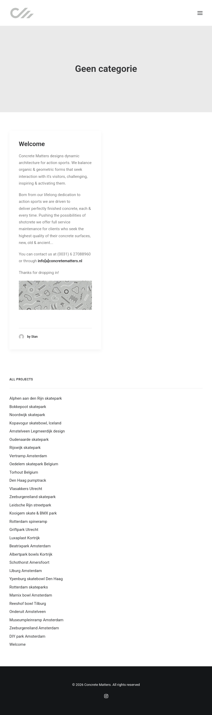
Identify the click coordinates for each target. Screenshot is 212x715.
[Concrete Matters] (21, 13)
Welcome (32, 144)
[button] (200, 13)
